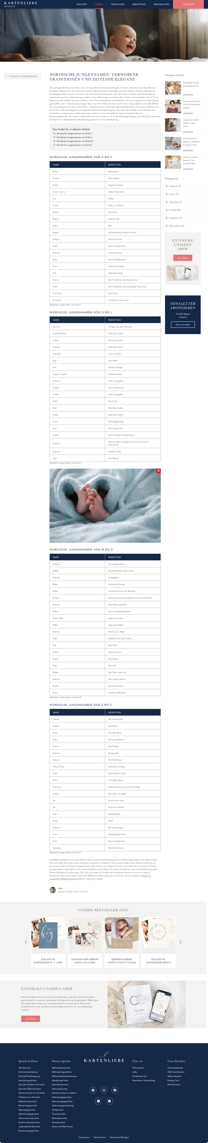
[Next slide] (180, 942)
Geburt (172, 194)
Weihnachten (174, 226)
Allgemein (173, 186)
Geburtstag (174, 202)
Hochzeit (173, 210)
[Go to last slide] (25, 942)
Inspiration (173, 218)
